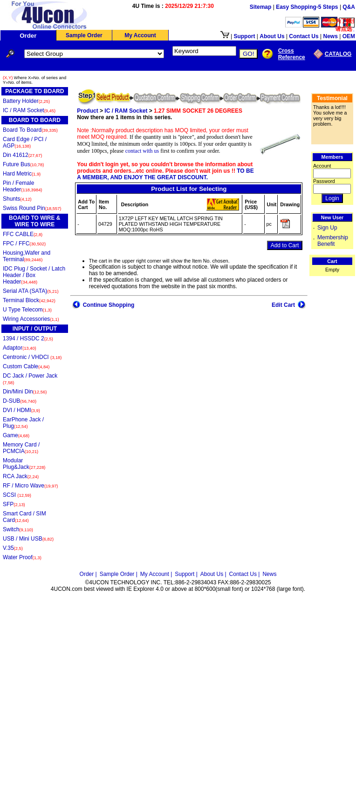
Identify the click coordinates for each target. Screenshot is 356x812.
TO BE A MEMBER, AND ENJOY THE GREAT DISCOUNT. (165, 174)
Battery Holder (26, 101)
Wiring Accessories (31, 319)
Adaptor (19, 348)
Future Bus (23, 164)
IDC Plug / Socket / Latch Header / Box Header (34, 275)
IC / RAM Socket (29, 110)
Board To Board (30, 130)
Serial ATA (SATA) (31, 291)
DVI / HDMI (21, 410)
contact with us (142, 151)
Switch (18, 529)
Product (87, 111)
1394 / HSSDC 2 (28, 338)
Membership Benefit (332, 240)
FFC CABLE (22, 234)
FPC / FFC (24, 243)
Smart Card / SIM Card (24, 516)
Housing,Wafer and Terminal (26, 256)
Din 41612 (22, 155)
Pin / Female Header (22, 186)
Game (16, 435)
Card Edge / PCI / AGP (25, 142)
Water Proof (22, 557)
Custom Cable (26, 366)
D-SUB (19, 401)
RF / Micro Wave (30, 485)
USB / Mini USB (28, 538)
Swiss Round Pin (32, 208)
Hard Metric (22, 173)
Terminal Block (29, 300)
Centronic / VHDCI (32, 357)
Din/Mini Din (25, 391)
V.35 (13, 548)
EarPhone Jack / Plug (23, 422)
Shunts (17, 199)
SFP (14, 504)
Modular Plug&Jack (24, 463)
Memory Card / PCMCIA (21, 447)
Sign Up (327, 227)
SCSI (17, 495)
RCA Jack (21, 476)
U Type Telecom (27, 309)
